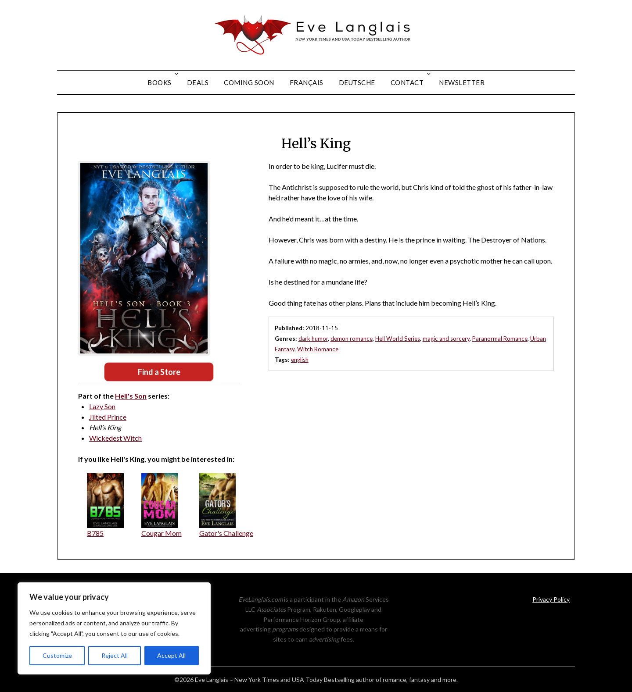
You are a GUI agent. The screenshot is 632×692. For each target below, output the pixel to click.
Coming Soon (249, 82)
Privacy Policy (551, 599)
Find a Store (159, 372)
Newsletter (462, 82)
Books (159, 82)
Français (306, 82)
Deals (198, 82)
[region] (114, 628)
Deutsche (357, 82)
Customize (57, 655)
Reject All (114, 655)
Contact (407, 82)
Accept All (171, 655)
